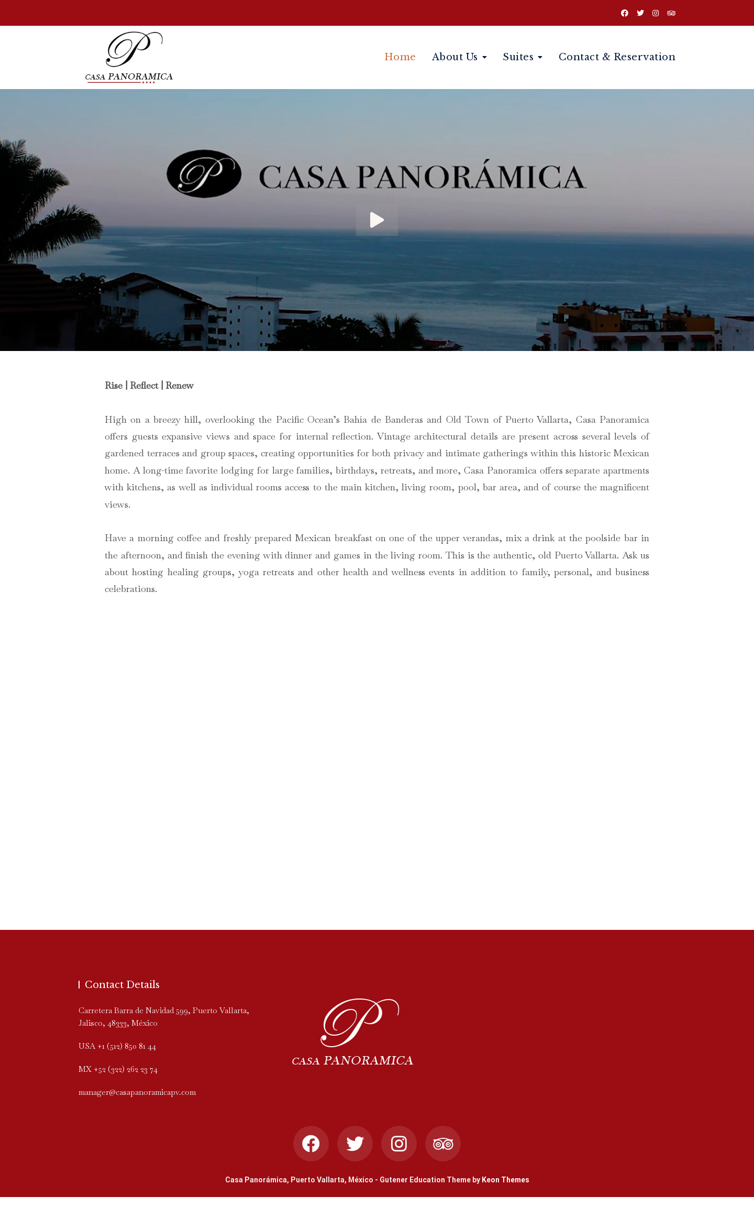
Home (400, 57)
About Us (455, 57)
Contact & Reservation (617, 57)
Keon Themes (505, 1180)
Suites (518, 57)
